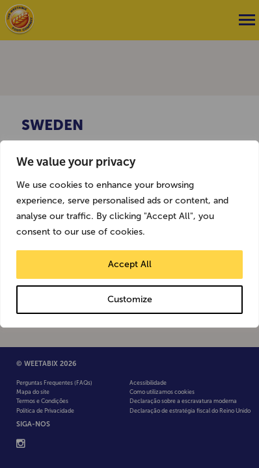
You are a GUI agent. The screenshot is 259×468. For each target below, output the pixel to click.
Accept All (130, 264)
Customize (129, 299)
